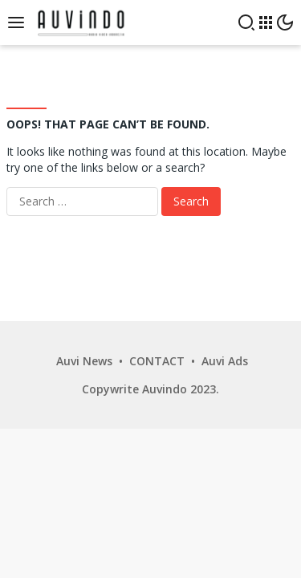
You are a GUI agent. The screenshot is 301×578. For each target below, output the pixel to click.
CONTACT (157, 360)
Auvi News (84, 360)
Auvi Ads (224, 360)
